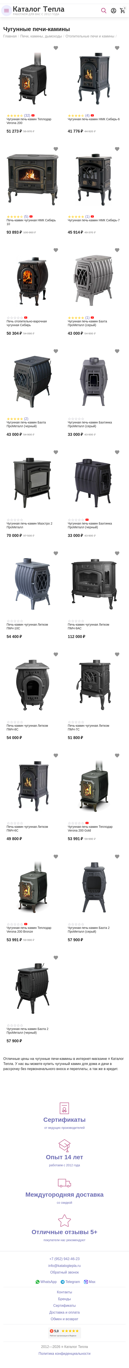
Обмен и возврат (64, 1319)
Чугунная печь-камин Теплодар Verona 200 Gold (90, 828)
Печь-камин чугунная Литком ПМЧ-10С (27, 626)
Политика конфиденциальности (64, 1353)
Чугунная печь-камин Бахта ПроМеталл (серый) (87, 323)
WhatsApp (46, 1282)
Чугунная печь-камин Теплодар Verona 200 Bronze (29, 929)
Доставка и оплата (64, 1312)
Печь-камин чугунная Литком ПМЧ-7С (88, 727)
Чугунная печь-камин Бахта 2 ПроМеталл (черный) (27, 1030)
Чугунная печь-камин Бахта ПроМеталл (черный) (26, 424)
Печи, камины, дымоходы (41, 36)
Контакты (64, 1292)
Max (90, 1282)
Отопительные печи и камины (89, 36)
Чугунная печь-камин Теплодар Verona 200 (29, 121)
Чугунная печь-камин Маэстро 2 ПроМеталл (29, 525)
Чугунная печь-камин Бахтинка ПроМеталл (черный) (90, 525)
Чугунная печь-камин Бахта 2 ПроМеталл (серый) (89, 929)
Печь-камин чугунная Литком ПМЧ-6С (27, 828)
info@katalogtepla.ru (64, 1266)
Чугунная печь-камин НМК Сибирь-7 (94, 220)
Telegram (70, 1282)
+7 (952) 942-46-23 (64, 1259)
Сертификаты (64, 1305)
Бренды (64, 1299)
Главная (10, 36)
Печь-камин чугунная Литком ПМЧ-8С (27, 727)
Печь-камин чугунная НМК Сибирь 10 (31, 222)
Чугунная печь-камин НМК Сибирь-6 (94, 119)
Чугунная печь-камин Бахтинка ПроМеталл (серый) (90, 424)
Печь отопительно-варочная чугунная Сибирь (27, 323)
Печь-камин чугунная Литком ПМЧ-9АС (88, 626)
